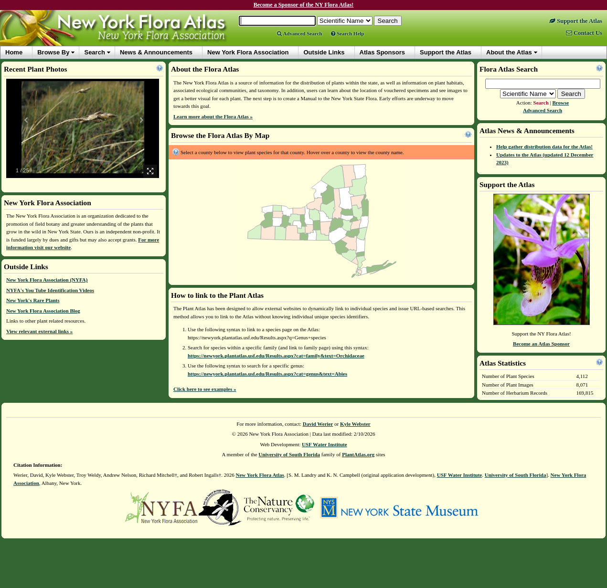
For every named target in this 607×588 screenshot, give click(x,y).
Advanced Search (299, 33)
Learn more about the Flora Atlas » (213, 116)
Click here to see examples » (204, 389)
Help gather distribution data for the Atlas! (544, 146)
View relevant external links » (39, 331)
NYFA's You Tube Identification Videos (50, 290)
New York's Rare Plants (33, 300)
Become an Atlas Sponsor (541, 343)
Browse (561, 102)
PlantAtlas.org (358, 454)
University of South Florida (289, 454)
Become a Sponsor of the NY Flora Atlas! (304, 4)
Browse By (53, 52)
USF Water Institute (324, 444)
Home (13, 52)
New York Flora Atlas (260, 475)
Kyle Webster (355, 424)
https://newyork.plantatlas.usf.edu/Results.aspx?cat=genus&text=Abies (267, 374)
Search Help (347, 33)
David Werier (318, 424)
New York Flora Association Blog (43, 311)
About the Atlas (509, 52)
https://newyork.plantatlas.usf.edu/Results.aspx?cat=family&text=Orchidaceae (276, 355)
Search (94, 52)
